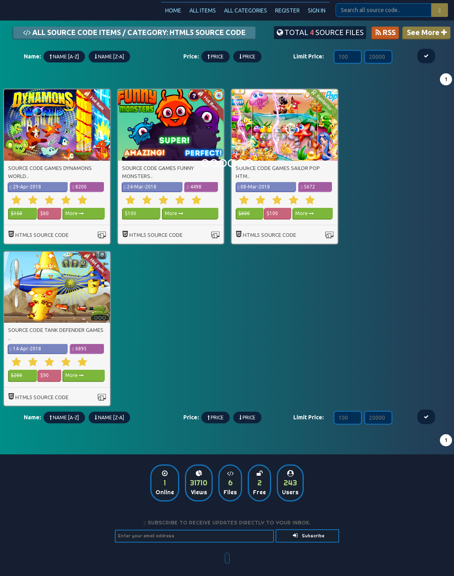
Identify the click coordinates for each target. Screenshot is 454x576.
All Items (202, 10)
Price (215, 56)
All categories (245, 10)
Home (173, 10)
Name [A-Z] (64, 56)
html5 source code (41, 235)
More (74, 213)
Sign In (316, 10)
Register (287, 10)
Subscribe (308, 535)
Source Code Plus (52, 10)
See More (427, 32)
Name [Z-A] (109, 56)
